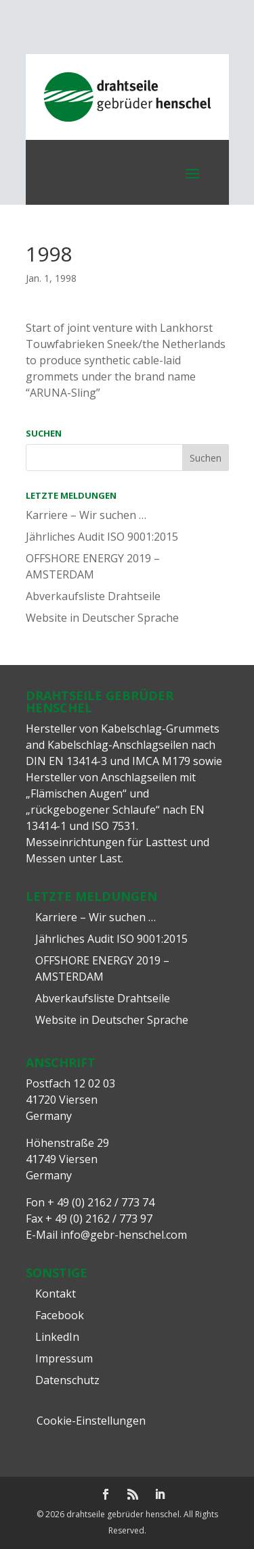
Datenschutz (67, 1380)
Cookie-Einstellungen (91, 1420)
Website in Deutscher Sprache (102, 617)
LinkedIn (57, 1336)
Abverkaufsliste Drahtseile (93, 596)
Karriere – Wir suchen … (86, 515)
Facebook (59, 1315)
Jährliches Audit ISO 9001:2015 (102, 536)
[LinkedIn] (159, 1495)
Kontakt (55, 1293)
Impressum (64, 1358)
